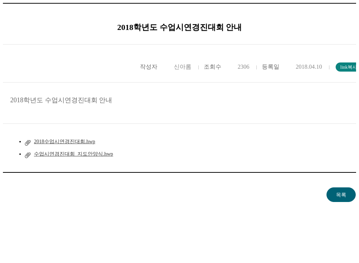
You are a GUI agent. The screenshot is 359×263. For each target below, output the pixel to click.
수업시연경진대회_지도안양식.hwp (73, 154)
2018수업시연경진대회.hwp (64, 141)
